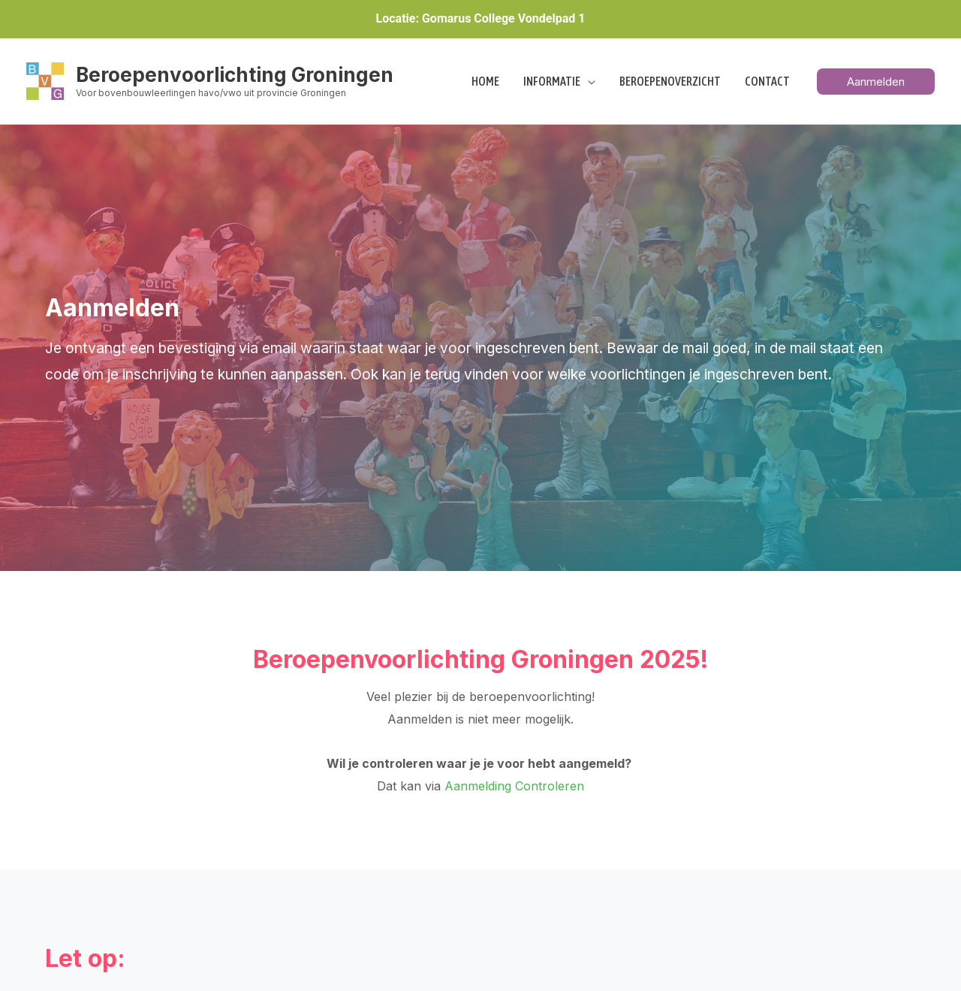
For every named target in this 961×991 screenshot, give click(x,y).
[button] (876, 81)
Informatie (551, 81)
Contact (767, 81)
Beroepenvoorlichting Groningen (234, 74)
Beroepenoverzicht (670, 81)
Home (485, 81)
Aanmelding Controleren (514, 785)
